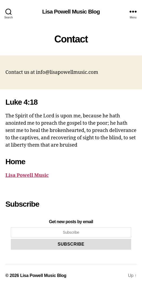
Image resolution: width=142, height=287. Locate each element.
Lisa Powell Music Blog (71, 11)
